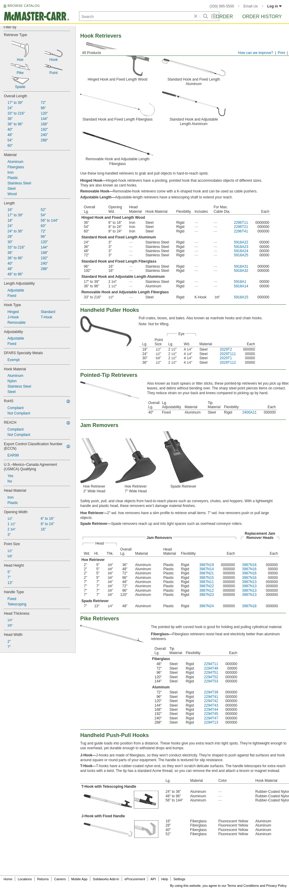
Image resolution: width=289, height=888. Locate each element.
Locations (25, 879)
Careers (60, 879)
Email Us (250, 6)
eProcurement (135, 879)
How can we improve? (255, 53)
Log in (274, 6)
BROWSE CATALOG (23, 5)
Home (8, 879)
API (153, 879)
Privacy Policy (276, 885)
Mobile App (79, 879)
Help (164, 879)
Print (281, 53)
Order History (262, 16)
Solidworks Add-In (106, 879)
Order (224, 16)
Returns (43, 879)
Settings (179, 879)
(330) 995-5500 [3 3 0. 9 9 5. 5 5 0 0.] (222, 6)
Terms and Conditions (243, 885)
